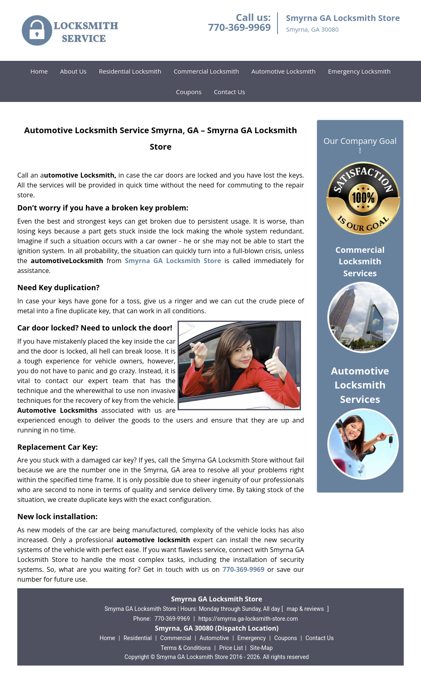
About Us (73, 71)
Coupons (188, 92)
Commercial (175, 638)
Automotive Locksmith (283, 71)
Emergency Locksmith (359, 71)
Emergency (251, 638)
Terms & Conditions (186, 648)
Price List (231, 648)
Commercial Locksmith (206, 71)
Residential (137, 638)
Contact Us (229, 92)
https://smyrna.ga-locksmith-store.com (248, 618)
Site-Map (261, 648)
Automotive (214, 638)
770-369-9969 (239, 27)
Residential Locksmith (130, 71)
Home (39, 71)
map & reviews (306, 609)
